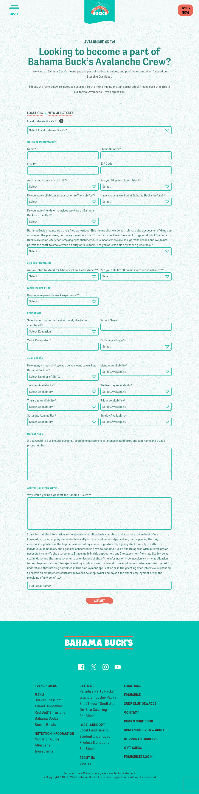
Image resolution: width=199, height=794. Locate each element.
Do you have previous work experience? (53, 295)
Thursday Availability (41, 400)
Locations (35, 112)
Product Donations (94, 743)
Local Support (92, 725)
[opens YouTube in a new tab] (118, 668)
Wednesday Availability (116, 385)
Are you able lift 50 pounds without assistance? (132, 270)
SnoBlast (87, 716)
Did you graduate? (113, 340)
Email (31, 164)
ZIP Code (106, 163)
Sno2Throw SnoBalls (96, 704)
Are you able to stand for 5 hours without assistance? (62, 270)
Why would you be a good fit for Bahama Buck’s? (59, 495)
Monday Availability (113, 365)
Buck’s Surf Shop (138, 721)
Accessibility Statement (119, 773)
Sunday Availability (113, 415)
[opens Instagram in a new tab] (106, 667)
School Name (109, 320)
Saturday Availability (41, 415)
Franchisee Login (138, 756)
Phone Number (110, 149)
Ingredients (44, 752)
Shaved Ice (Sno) (48, 700)
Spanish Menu (46, 686)
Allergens (42, 745)
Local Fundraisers (93, 730)
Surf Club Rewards (140, 703)
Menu (39, 694)
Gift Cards (133, 747)
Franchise (132, 694)
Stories (85, 763)
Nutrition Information (54, 733)
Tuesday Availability (41, 385)
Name (31, 149)
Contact (131, 712)
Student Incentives (94, 736)
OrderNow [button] (185, 10)
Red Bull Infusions (50, 712)
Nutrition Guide (47, 739)
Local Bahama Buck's (41, 121)
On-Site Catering (93, 710)
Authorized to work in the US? (47, 180)
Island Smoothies (49, 706)
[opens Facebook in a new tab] (81, 667)
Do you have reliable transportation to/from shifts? (61, 195)
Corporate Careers (141, 739)
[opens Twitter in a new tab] (93, 667)
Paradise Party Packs (97, 691)
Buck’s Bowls (45, 725)
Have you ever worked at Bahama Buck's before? (132, 195)
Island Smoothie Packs (97, 698)
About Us (87, 758)
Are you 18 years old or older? (120, 180)
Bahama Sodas (46, 719)
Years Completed (39, 340)
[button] (14, 8)
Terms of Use (72, 773)
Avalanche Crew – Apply (144, 730)
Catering (87, 686)
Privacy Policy (92, 773)
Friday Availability (113, 400)
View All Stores (60, 112)
